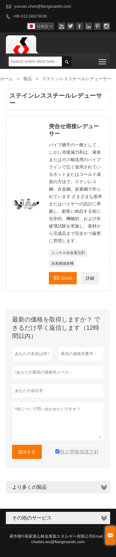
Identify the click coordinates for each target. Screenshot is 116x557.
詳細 (90, 278)
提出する (27, 451)
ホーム (6, 78)
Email (63, 277)
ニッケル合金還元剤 (68, 253)
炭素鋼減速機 (62, 263)
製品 (27, 78)
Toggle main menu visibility (103, 59)
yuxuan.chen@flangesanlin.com (42, 6)
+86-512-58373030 (30, 16)
